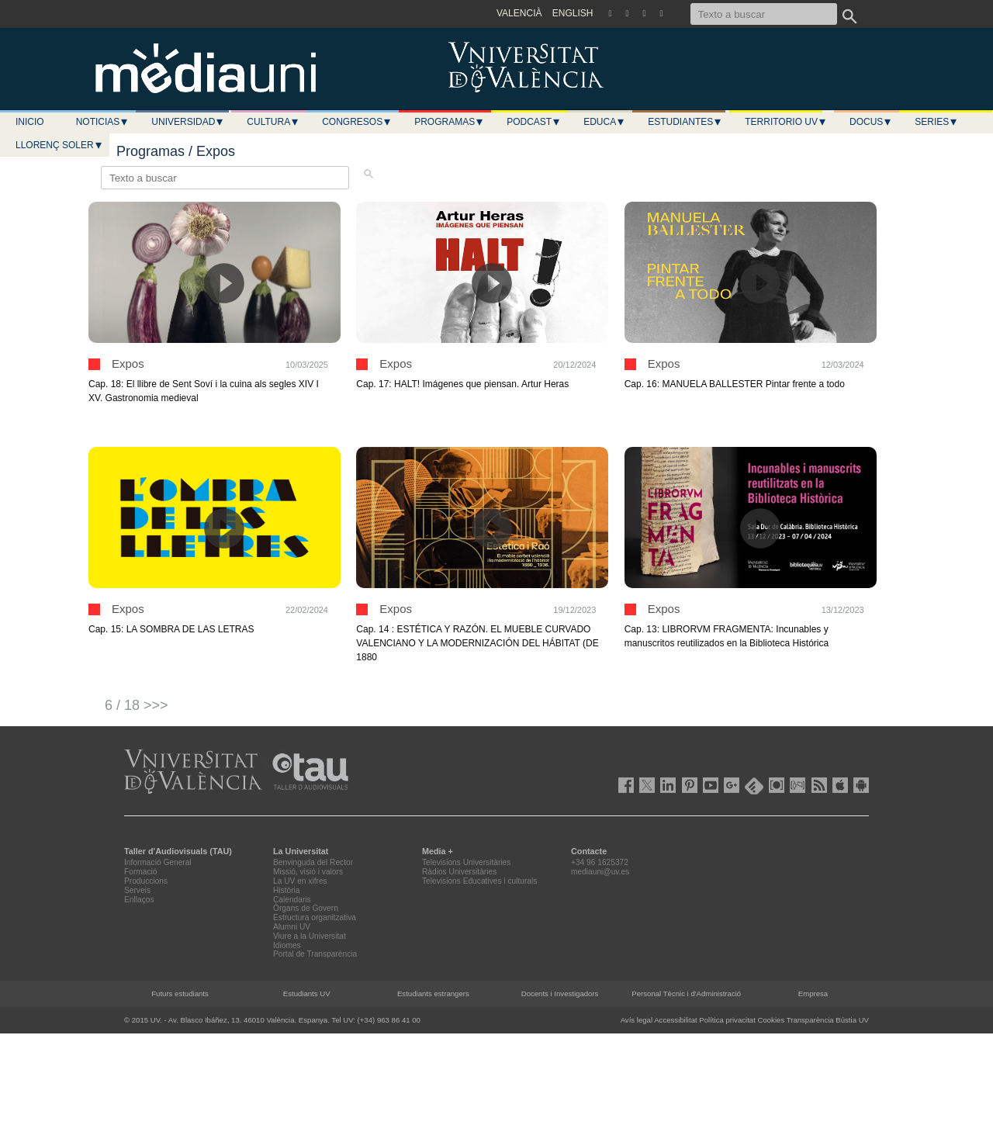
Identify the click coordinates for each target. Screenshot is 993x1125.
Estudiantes (685, 121)
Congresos (357, 121)
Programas (449, 121)
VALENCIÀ (518, 13)
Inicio (30, 121)
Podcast (534, 121)
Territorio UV (786, 121)
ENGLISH (572, 13)
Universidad (187, 121)
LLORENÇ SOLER (59, 145)
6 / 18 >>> (136, 705)
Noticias (103, 121)
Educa (604, 121)
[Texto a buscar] (763, 14)
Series (936, 121)
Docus (870, 121)
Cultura (273, 121)
